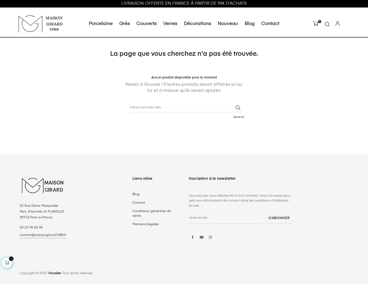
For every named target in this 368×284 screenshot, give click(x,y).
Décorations (197, 24)
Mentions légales (145, 224)
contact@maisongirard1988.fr (43, 235)
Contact (270, 24)
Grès (124, 24)
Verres (170, 24)
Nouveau (228, 24)
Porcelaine (101, 24)
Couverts (146, 24)
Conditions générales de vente (151, 213)
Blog (250, 24)
